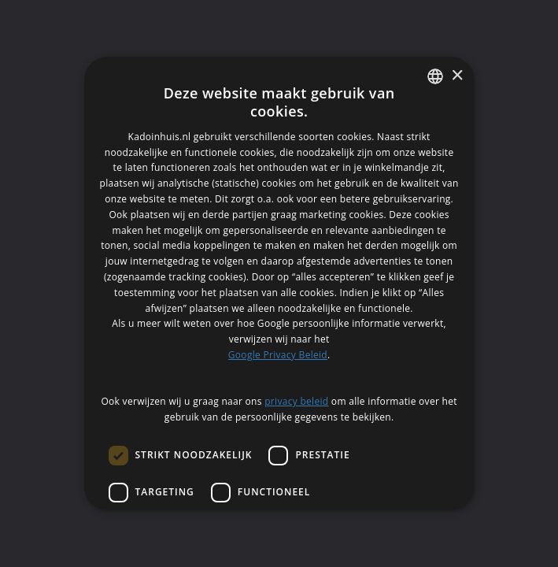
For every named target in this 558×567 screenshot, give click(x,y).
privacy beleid (296, 401)
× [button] (457, 76)
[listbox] (435, 76)
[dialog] (278, 283)
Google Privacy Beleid (277, 354)
